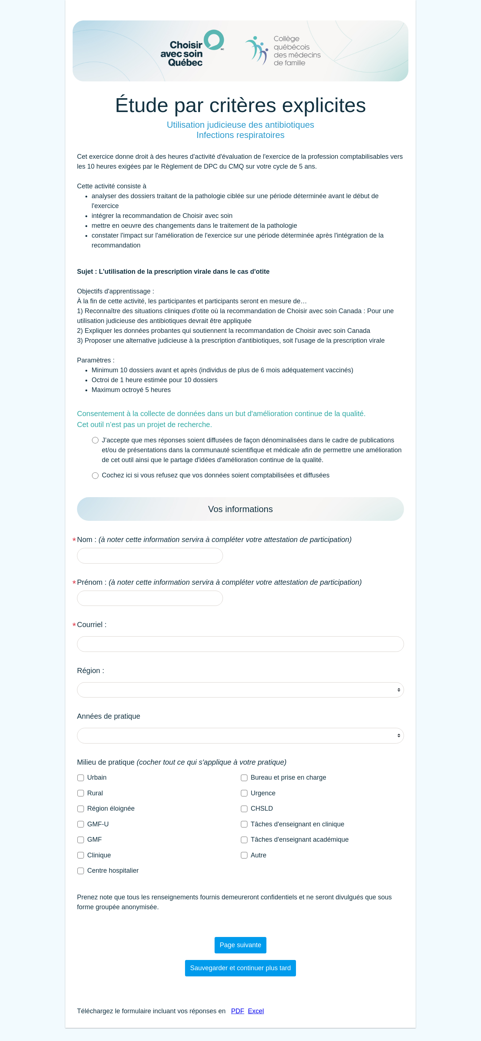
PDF (237, 1011)
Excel (256, 1011)
